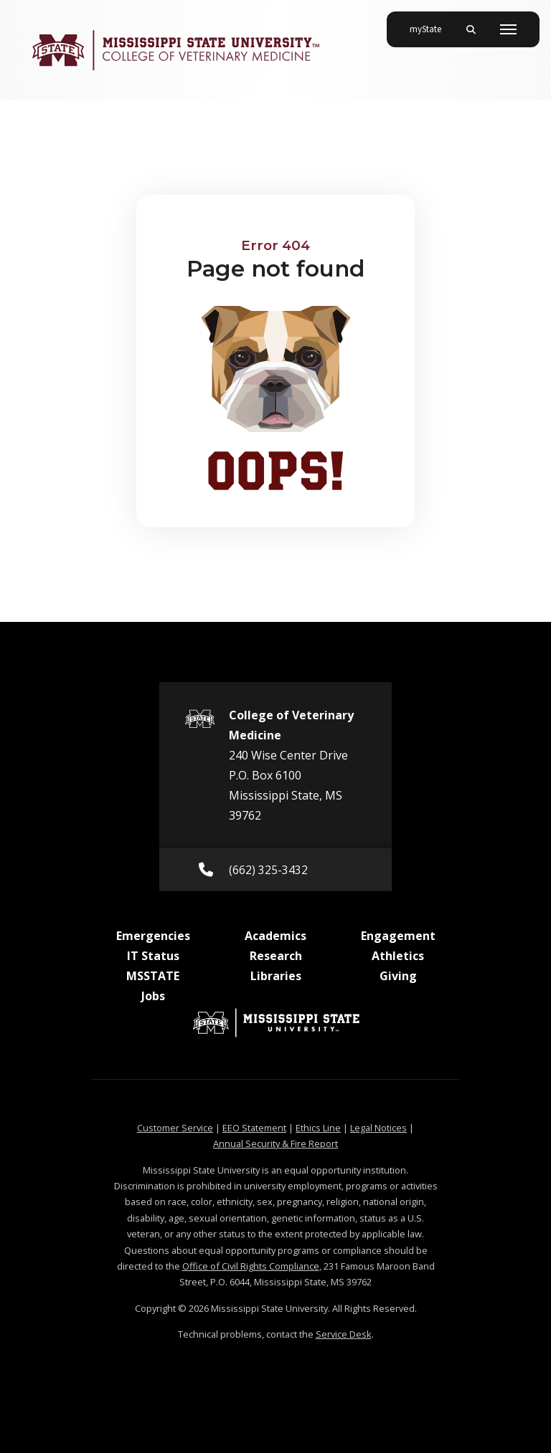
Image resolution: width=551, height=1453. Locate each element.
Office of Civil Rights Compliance (250, 1266)
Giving (398, 976)
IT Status (153, 956)
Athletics (398, 956)
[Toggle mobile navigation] (508, 29)
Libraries (275, 976)
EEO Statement (254, 1127)
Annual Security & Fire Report (275, 1143)
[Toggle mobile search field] (471, 29)
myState (431, 23)
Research (276, 956)
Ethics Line (318, 1127)
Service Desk (344, 1334)
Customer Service (175, 1127)
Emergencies (153, 936)
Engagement (398, 936)
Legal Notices (378, 1127)
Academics (275, 936)
